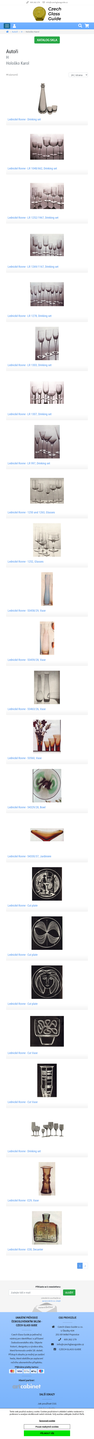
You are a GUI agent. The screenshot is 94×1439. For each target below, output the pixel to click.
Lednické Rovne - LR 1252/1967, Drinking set (33, 217)
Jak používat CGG (47, 1403)
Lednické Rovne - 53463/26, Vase (27, 709)
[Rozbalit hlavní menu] (7, 26)
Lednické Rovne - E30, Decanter (25, 1249)
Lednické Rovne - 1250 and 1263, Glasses (31, 512)
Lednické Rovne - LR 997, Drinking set (29, 463)
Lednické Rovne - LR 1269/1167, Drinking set (33, 266)
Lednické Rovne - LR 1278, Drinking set (29, 316)
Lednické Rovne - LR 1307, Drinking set (29, 414)
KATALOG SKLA (47, 40)
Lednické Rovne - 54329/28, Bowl (27, 807)
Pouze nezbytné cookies (47, 1426)
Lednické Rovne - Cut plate (23, 905)
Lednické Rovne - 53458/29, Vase (27, 610)
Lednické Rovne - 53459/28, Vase (27, 659)
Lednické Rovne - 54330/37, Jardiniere (29, 856)
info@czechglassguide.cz (57, 2)
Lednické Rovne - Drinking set (24, 119)
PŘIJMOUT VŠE (47, 1433)
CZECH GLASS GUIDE (70, 1349)
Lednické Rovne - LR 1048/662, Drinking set (32, 168)
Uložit (69, 1292)
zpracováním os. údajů (51, 1301)
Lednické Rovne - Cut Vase (23, 1053)
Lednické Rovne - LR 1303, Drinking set (29, 365)
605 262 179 (35, 2)
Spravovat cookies (47, 1420)
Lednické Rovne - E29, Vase (23, 1200)
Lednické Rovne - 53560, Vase (25, 758)
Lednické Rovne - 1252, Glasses (25, 561)
